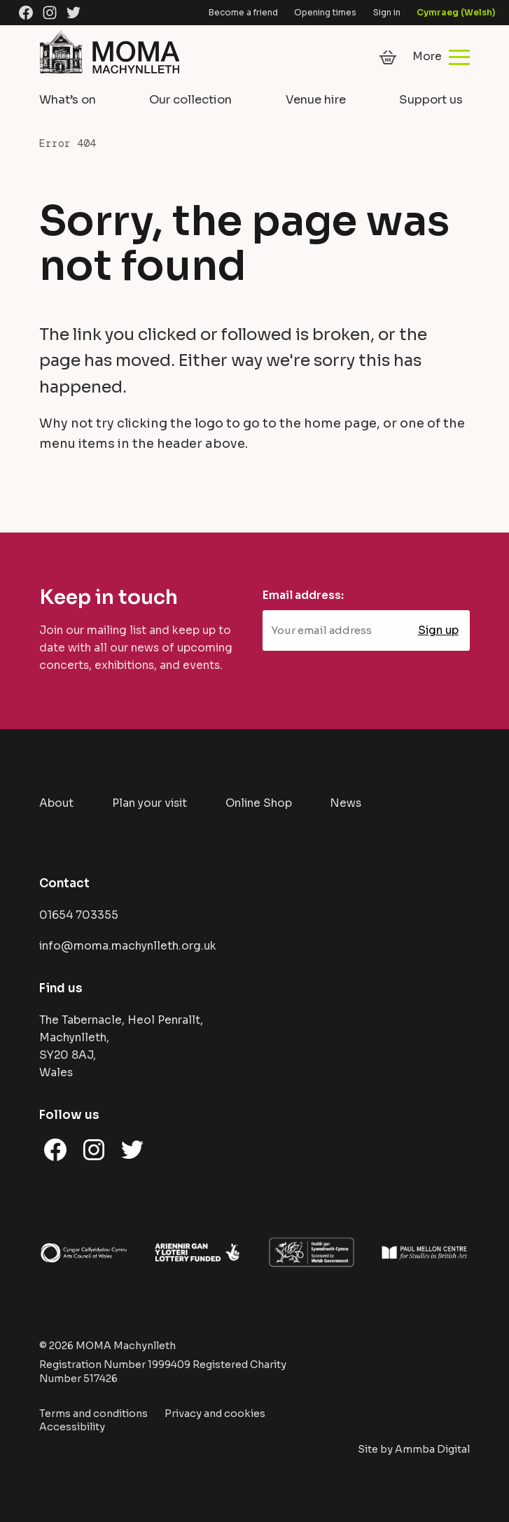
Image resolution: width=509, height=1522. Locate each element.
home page (340, 423)
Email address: (303, 596)
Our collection (190, 99)
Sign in (386, 12)
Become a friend (243, 12)
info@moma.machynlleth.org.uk (127, 946)
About (56, 803)
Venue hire (316, 99)
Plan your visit (149, 803)
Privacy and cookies (215, 1413)
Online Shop (258, 803)
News (345, 803)
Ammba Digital (432, 1449)
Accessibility (72, 1427)
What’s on (67, 99)
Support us (431, 99)
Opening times (325, 12)
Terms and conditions (93, 1413)
